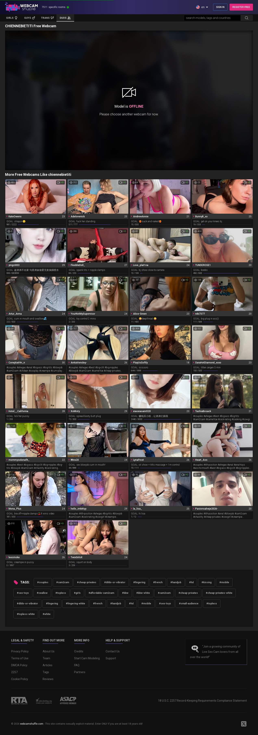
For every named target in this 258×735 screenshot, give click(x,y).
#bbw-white (143, 593)
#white (47, 614)
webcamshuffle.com (31, 723)
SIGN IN (220, 7)
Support (111, 658)
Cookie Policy (19, 679)
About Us (48, 651)
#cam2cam (62, 582)
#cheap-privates (86, 582)
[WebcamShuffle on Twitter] (244, 724)
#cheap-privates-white (219, 593)
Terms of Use (19, 658)
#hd (191, 582)
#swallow (42, 593)
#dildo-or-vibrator (114, 582)
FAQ (76, 665)
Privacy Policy (20, 651)
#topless (60, 593)
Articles (47, 665)
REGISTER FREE (241, 7)
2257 (14, 672)
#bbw (125, 593)
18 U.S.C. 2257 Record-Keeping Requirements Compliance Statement (202, 700)
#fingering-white (75, 603)
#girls (77, 593)
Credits (78, 651)
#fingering (139, 582)
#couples (42, 582)
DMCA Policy (19, 665)
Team (46, 658)
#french (158, 582)
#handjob (175, 582)
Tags (46, 672)
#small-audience (188, 603)
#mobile (224, 582)
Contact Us (113, 651)
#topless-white (26, 614)
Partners (79, 672)
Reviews (48, 679)
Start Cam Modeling (87, 658)
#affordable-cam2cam (101, 593)
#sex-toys (23, 593)
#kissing (206, 582)
